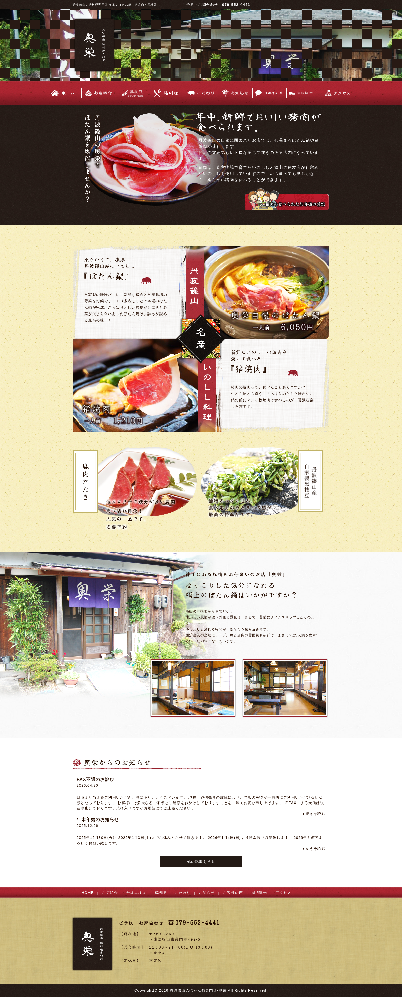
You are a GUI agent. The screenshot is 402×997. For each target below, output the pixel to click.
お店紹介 (110, 893)
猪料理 (160, 893)
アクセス (284, 893)
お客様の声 (233, 893)
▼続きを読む (313, 814)
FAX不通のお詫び (96, 779)
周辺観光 (259, 893)
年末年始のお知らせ (98, 819)
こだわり (183, 893)
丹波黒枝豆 (136, 893)
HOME (88, 893)
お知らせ (207, 893)
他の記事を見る (201, 861)
